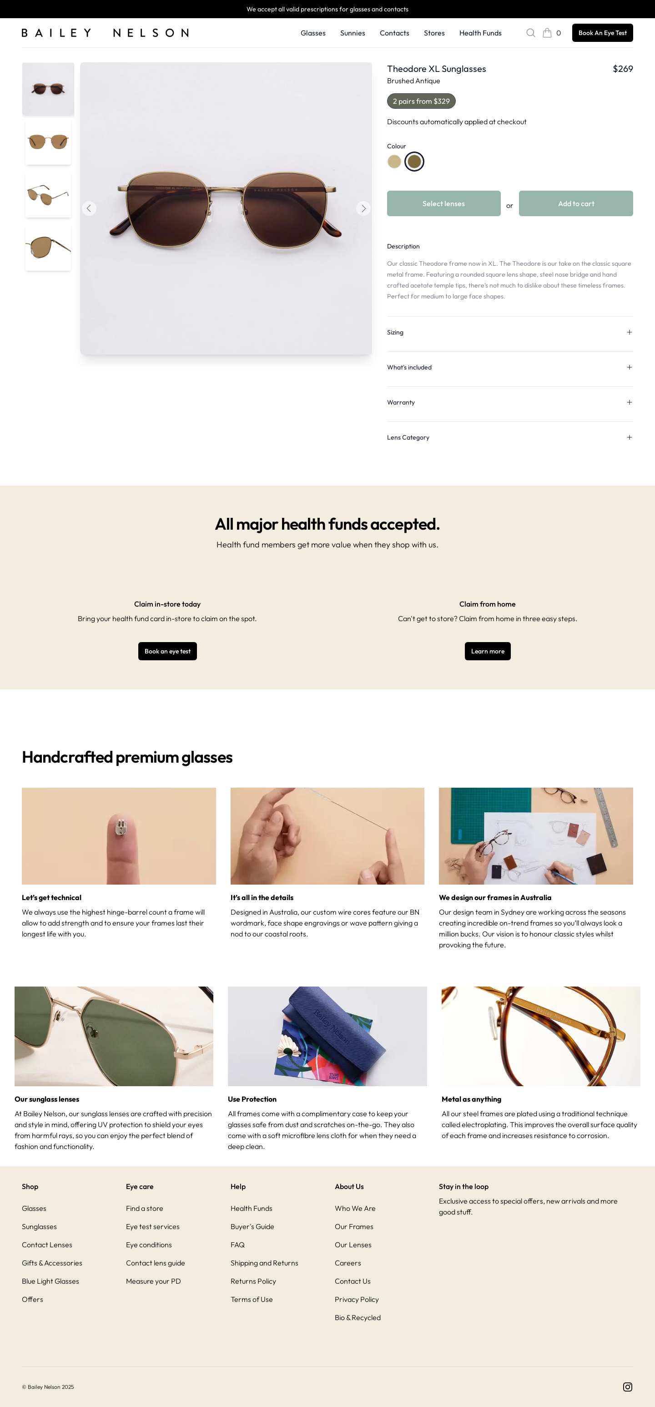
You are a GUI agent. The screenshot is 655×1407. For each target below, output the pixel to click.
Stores (434, 32)
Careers (348, 1262)
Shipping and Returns (264, 1262)
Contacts (394, 32)
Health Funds (480, 32)
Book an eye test (168, 651)
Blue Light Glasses (50, 1281)
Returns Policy (253, 1281)
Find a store (144, 1208)
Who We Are (355, 1208)
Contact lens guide (155, 1262)
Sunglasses (39, 1226)
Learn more (487, 651)
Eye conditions (149, 1244)
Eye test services (153, 1226)
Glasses (313, 32)
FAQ (238, 1244)
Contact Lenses (47, 1244)
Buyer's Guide (252, 1226)
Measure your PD (153, 1281)
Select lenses (444, 203)
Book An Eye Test (603, 33)
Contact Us (353, 1281)
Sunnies (352, 32)
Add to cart (576, 203)
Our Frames (354, 1226)
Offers (32, 1299)
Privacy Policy (357, 1299)
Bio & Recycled (358, 1317)
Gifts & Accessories (52, 1262)
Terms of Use (252, 1299)
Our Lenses (353, 1244)
